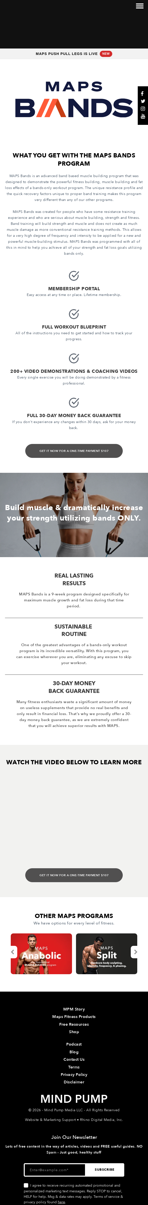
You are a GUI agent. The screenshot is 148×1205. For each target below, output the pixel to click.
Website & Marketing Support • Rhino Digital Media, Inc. (74, 1085)
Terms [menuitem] (74, 1033)
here (61, 1168)
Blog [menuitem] (74, 1017)
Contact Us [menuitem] (74, 1025)
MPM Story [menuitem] (74, 975)
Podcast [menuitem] (74, 1010)
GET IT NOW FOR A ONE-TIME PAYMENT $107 (74, 417)
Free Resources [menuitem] (74, 990)
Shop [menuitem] (74, 997)
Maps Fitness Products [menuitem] (74, 982)
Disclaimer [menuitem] (74, 1048)
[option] (41, 919)
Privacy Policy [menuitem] (74, 1040)
